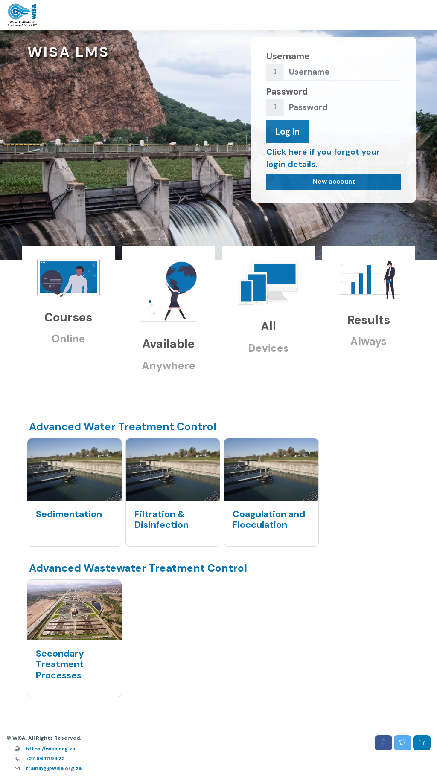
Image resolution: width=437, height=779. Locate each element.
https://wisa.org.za (50, 748)
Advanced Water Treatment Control (122, 427)
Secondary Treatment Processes (60, 664)
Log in (287, 131)
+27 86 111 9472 (45, 758)
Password (287, 91)
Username (288, 56)
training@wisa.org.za (54, 768)
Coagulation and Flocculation (269, 519)
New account (334, 181)
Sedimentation (69, 514)
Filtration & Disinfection (161, 519)
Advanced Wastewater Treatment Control (138, 568)
